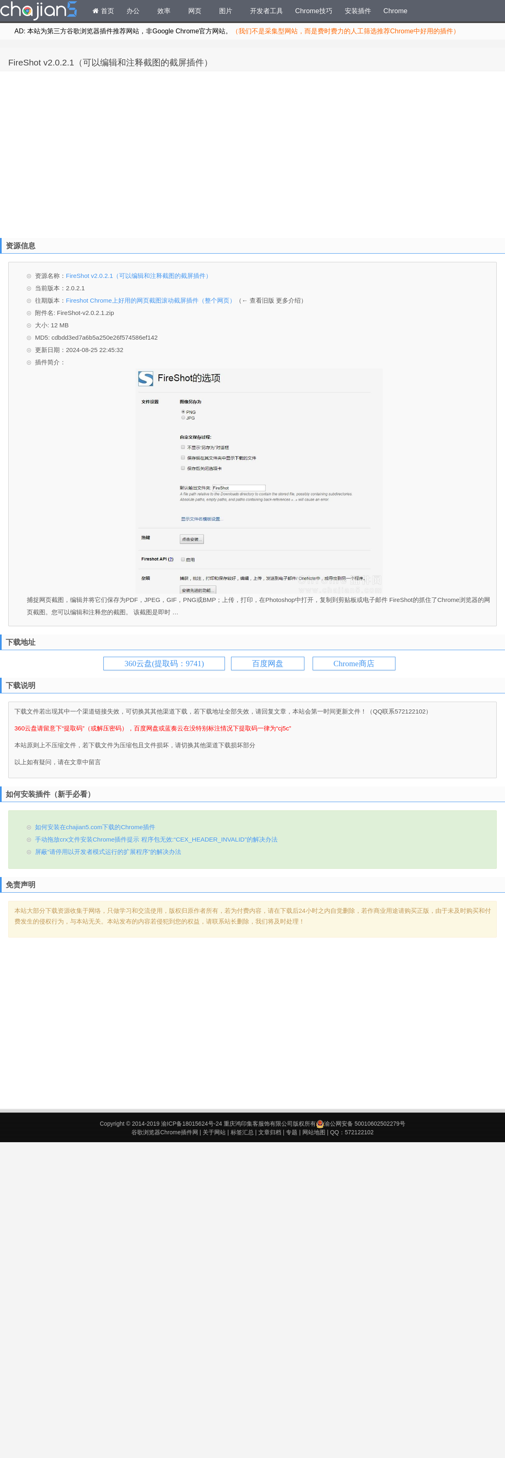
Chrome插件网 (38, 12)
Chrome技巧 (313, 10)
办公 (133, 10)
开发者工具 (266, 10)
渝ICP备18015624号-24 (191, 1123)
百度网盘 (267, 663)
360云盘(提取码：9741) (164, 663)
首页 (103, 10)
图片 (225, 10)
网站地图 (313, 1132)
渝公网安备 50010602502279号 (360, 1123)
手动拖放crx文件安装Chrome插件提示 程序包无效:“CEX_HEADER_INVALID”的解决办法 (156, 839)
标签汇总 (242, 1132)
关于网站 (214, 1132)
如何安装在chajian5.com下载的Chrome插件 (95, 826)
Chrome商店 (354, 663)
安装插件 (358, 10)
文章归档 (269, 1132)
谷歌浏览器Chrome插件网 (164, 1132)
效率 (164, 10)
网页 (194, 10)
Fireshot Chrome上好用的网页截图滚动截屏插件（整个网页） (151, 300)
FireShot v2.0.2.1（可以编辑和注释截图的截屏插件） (110, 62)
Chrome (395, 10)
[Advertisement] (77, 152)
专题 (291, 1132)
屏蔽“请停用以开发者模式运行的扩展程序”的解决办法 (108, 851)
